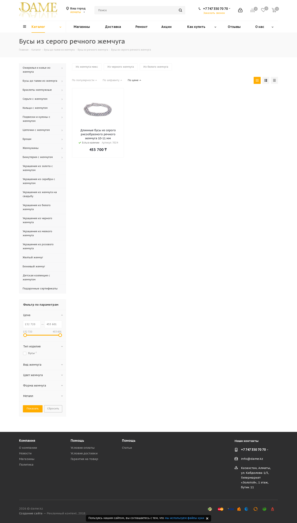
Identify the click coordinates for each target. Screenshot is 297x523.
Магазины (26, 459)
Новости (25, 453)
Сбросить (53, 408)
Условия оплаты (83, 448)
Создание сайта (31, 513)
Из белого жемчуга (155, 66)
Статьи (127, 448)
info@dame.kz (252, 459)
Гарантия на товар (84, 459)
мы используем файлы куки (184, 518)
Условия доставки (84, 453)
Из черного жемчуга (121, 66)
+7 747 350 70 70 (215, 9)
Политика (26, 464)
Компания (27, 441)
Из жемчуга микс (87, 66)
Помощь (77, 441)
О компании (28, 448)
